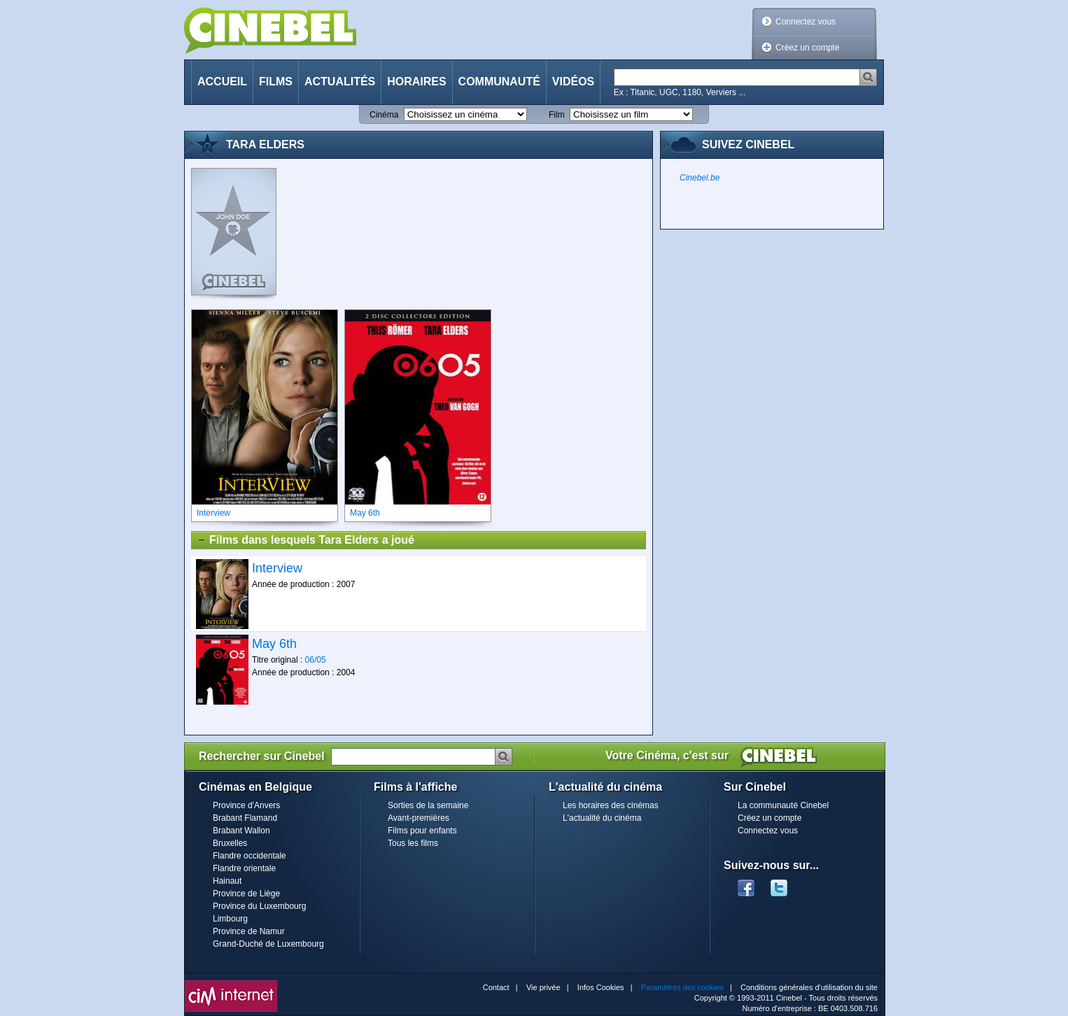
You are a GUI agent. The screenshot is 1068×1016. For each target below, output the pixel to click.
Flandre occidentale (249, 856)
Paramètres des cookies (682, 987)
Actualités (339, 81)
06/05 (315, 660)
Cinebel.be (699, 178)
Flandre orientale (244, 868)
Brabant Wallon (241, 830)
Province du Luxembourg (259, 906)
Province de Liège (246, 893)
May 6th (274, 644)
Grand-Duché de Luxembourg (268, 944)
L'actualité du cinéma (602, 818)
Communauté (499, 81)
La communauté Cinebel (783, 805)
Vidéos (573, 81)
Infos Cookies (600, 987)
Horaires (416, 81)
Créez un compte (807, 47)
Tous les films (413, 843)
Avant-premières (418, 818)
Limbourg (230, 919)
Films (276, 81)
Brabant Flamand (245, 818)
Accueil (222, 81)
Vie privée (543, 987)
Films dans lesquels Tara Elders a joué (305, 540)
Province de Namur (249, 931)
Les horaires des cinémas (611, 805)
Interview (277, 568)
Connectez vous (805, 22)
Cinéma (384, 115)
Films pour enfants (422, 830)
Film (557, 115)
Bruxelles (230, 843)
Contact (496, 987)
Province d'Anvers (246, 805)
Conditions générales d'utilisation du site (809, 987)
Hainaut (227, 881)
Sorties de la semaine (428, 805)
